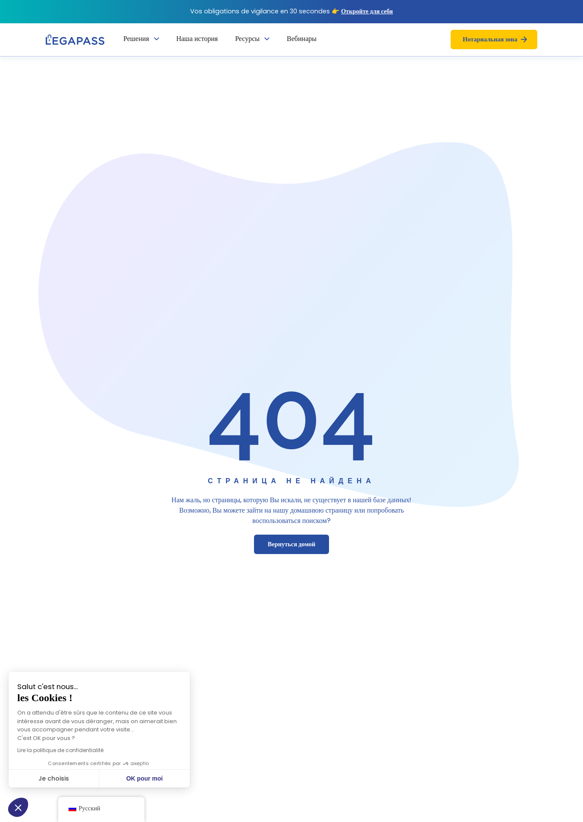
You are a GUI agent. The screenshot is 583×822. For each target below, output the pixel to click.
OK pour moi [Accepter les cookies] (117, 778)
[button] (18, 807)
